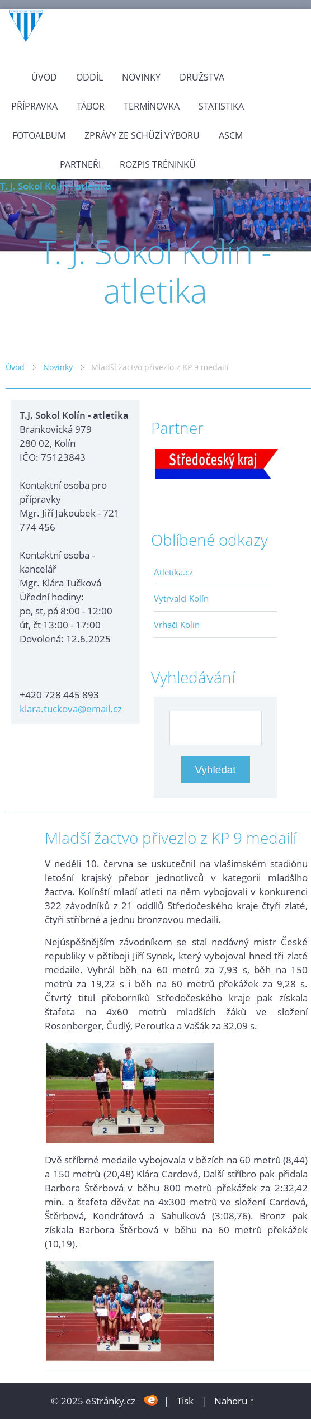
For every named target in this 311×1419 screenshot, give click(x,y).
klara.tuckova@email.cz (71, 708)
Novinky (141, 77)
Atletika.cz (173, 572)
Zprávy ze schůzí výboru (142, 135)
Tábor (91, 106)
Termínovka (152, 106)
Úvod (44, 77)
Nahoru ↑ (234, 1400)
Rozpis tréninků (158, 164)
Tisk (185, 1400)
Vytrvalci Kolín (181, 598)
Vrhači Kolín (177, 624)
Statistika (221, 106)
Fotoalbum (38, 135)
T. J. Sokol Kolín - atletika (55, 185)
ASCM (231, 135)
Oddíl (89, 77)
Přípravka (34, 106)
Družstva (202, 77)
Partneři (80, 164)
